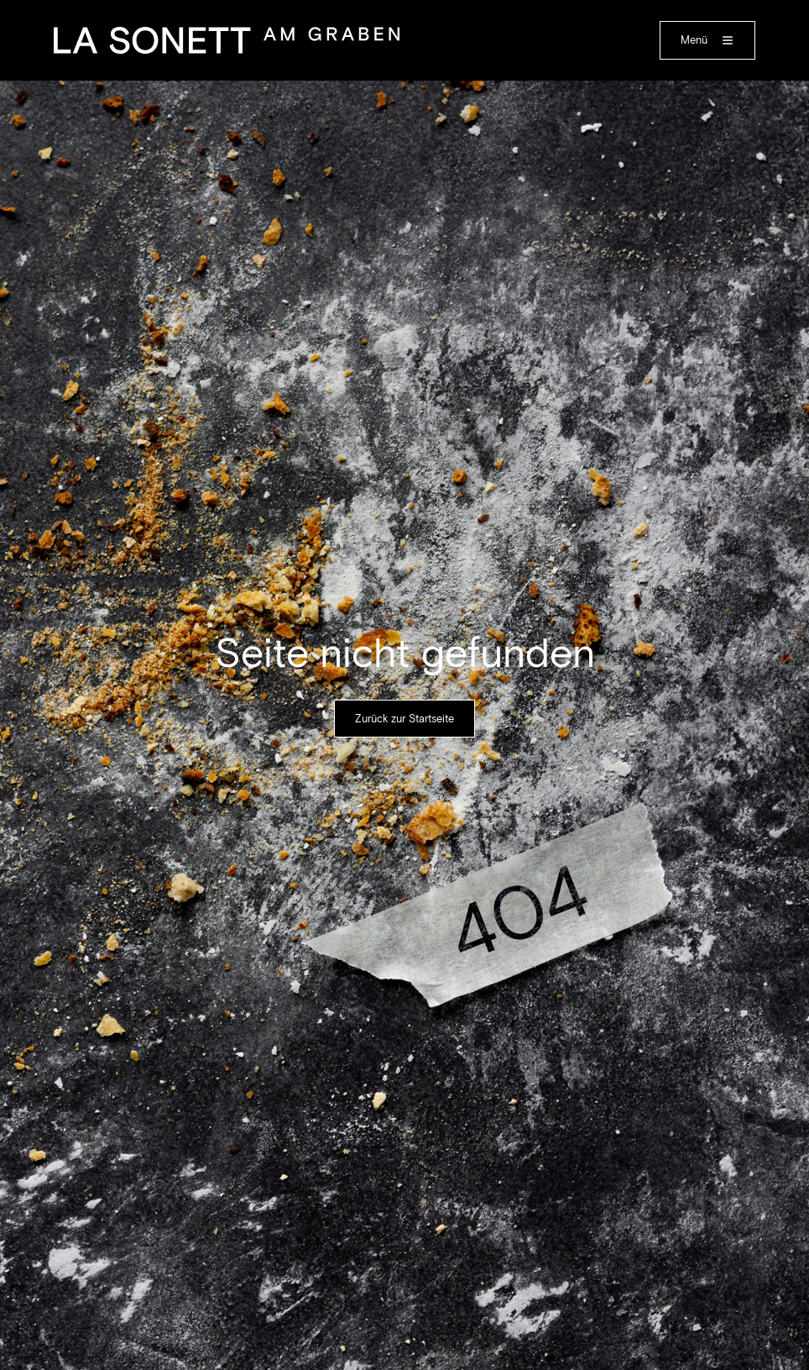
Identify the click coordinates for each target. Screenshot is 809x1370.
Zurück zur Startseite (404, 718)
